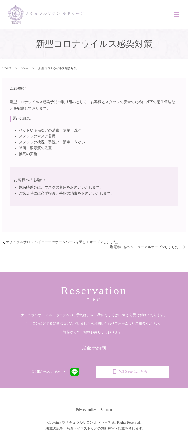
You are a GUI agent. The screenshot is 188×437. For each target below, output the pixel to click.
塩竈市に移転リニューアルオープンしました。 (146, 249)
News (24, 70)
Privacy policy (86, 411)
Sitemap (106, 411)
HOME (6, 70)
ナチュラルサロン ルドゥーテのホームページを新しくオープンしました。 (63, 244)
